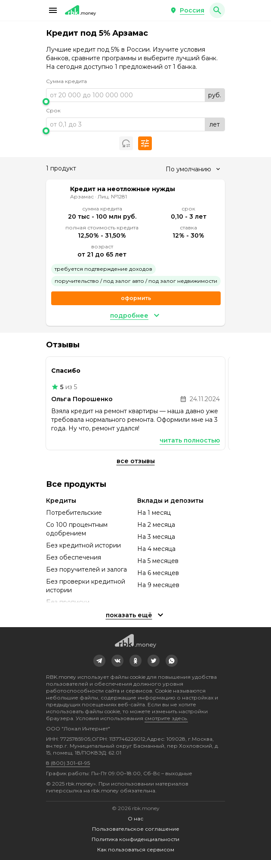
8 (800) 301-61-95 (68, 763)
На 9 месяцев (158, 585)
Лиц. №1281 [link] (112, 196)
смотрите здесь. (166, 718)
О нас (135, 818)
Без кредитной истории (83, 545)
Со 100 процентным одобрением (77, 529)
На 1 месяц (154, 513)
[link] (99, 661)
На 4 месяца (156, 549)
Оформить (136, 298)
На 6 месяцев (158, 573)
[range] (135, 95)
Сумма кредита (66, 81)
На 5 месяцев (158, 561)
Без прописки (67, 602)
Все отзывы (136, 461)
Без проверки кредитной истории (85, 586)
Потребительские (74, 513)
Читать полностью (190, 440)
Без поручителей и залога (86, 569)
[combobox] (192, 169)
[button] (53, 10)
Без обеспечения (73, 557)
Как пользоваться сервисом (135, 849)
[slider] (135, 101)
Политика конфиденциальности (135, 839)
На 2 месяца (156, 525)
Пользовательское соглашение (135, 829)
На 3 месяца (156, 537)
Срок (53, 110)
